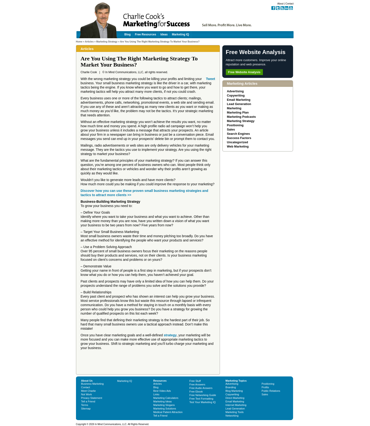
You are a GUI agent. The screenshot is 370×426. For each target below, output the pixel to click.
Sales (231, 129)
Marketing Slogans (164, 405)
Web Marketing (238, 146)
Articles (89, 41)
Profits (265, 387)
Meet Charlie (88, 390)
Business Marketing (92, 383)
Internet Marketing (236, 405)
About (280, 3)
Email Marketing (239, 99)
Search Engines (238, 133)
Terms (84, 405)
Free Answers (197, 384)
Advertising (235, 91)
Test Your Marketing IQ (202, 402)
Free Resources (145, 34)
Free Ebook (196, 391)
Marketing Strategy (107, 41)
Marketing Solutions (164, 408)
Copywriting (236, 95)
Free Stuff (195, 381)
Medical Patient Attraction (168, 412)
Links (156, 394)
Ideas (164, 34)
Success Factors (239, 138)
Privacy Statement (91, 397)
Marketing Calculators (165, 397)
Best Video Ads (162, 390)
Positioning (235, 125)
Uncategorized (237, 142)
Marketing (234, 108)
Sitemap (86, 408)
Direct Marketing (235, 397)
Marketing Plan (238, 112)
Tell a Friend (88, 401)
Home (79, 41)
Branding (231, 387)
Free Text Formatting (201, 398)
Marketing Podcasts (241, 116)
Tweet (210, 79)
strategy (170, 335)
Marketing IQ (180, 34)
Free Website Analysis (244, 72)
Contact (290, 3)
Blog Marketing (234, 390)
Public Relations (271, 390)
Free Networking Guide (202, 395)
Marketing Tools (235, 412)
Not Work (86, 394)
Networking (232, 415)
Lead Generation (239, 104)
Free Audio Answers (201, 388)
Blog (127, 34)
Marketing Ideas (162, 401)
